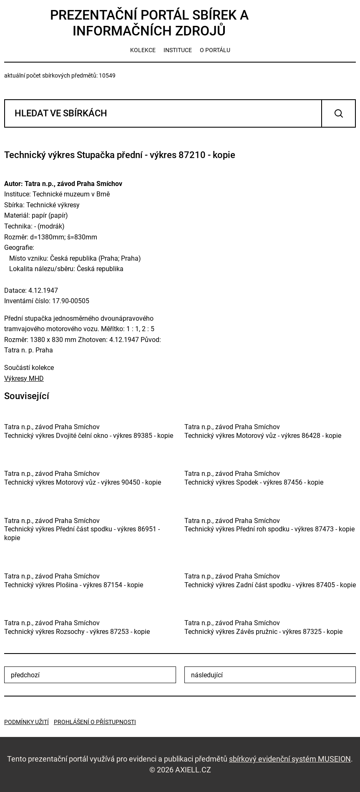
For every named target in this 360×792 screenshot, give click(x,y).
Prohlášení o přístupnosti (95, 722)
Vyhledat (338, 113)
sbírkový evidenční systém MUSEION (290, 758)
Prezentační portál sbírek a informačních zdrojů (149, 23)
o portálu (215, 50)
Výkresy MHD (24, 378)
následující (207, 675)
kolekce (143, 50)
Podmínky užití (26, 722)
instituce (178, 50)
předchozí (25, 675)
